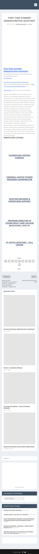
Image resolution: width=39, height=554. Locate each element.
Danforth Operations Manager (12, 510)
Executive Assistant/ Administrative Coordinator (19, 329)
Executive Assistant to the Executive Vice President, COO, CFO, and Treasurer (18, 532)
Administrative (8, 78)
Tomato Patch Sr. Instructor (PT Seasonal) (16, 514)
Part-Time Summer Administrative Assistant (16, 69)
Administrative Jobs (21, 24)
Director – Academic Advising (13, 368)
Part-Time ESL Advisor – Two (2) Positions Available (17, 407)
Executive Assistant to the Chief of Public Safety (19, 446)
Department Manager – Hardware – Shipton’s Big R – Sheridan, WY (19, 526)
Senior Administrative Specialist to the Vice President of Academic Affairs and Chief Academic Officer (19, 519)
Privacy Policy (17, 552)
